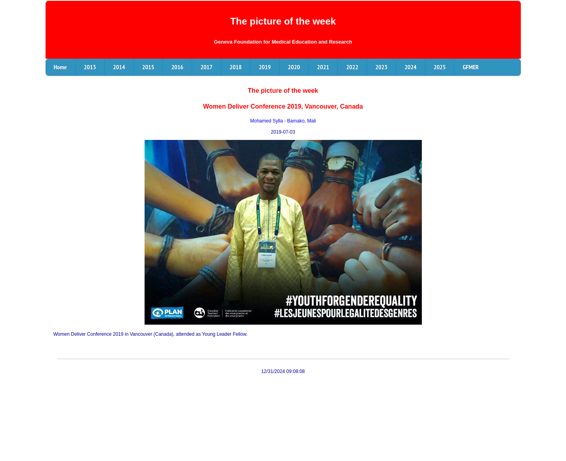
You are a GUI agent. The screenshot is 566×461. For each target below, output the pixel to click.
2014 (119, 67)
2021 (323, 67)
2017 (206, 67)
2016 (177, 67)
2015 (148, 67)
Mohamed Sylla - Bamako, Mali (283, 121)
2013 (90, 67)
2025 (440, 67)
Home (60, 67)
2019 (265, 67)
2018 (236, 67)
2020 (294, 67)
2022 (352, 67)
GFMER (470, 67)
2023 (381, 67)
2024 (410, 67)
